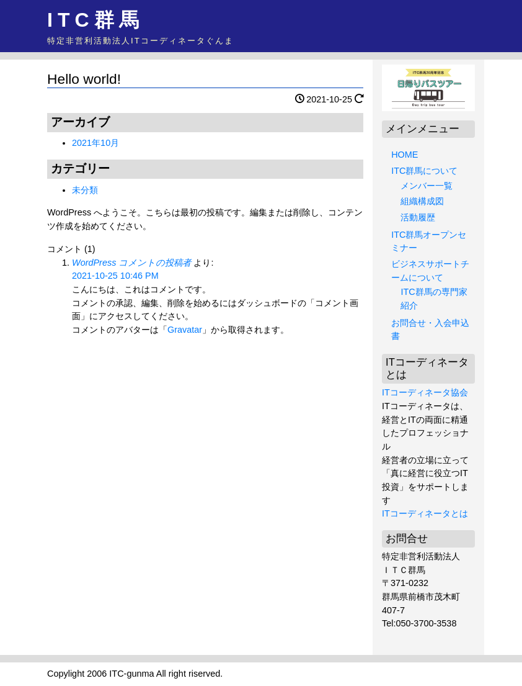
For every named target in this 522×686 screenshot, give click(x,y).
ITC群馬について (424, 171)
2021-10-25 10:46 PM (115, 276)
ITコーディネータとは (425, 513)
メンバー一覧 (426, 186)
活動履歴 (417, 217)
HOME (404, 155)
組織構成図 (422, 201)
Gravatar (184, 330)
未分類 (85, 190)
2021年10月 (95, 143)
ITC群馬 (95, 20)
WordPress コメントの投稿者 (131, 263)
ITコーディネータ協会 (425, 392)
